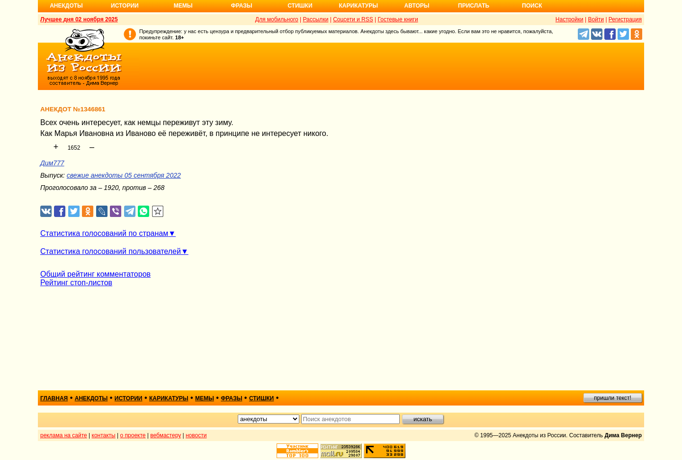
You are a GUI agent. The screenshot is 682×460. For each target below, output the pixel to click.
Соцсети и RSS (353, 19)
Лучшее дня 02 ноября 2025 (79, 19)
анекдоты (91, 398)
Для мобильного (276, 19)
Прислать (473, 5)
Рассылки (315, 19)
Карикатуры (358, 5)
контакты (104, 435)
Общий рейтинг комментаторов (95, 274)
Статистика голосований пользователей (110, 251)
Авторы (417, 5)
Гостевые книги (398, 19)
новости (196, 435)
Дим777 (52, 163)
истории (129, 398)
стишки (261, 398)
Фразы (241, 5)
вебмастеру (165, 435)
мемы (204, 398)
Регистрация (625, 19)
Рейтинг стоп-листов (76, 283)
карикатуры (168, 398)
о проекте (133, 435)
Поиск (532, 5)
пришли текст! (612, 398)
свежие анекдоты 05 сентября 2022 (124, 175)
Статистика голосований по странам (104, 233)
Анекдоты (66, 5)
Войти (596, 19)
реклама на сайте (63, 435)
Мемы (183, 5)
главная (54, 398)
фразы (231, 398)
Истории (125, 5)
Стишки (299, 5)
